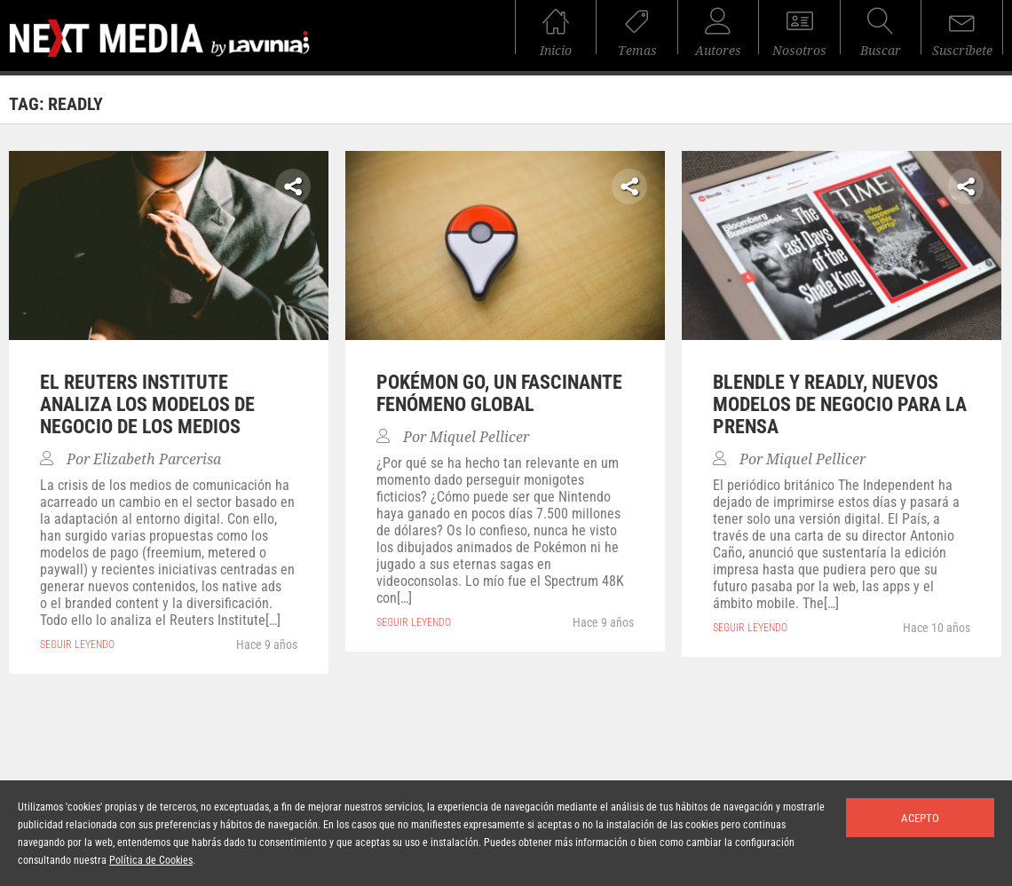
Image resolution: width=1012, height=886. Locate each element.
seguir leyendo (77, 644)
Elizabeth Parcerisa (157, 459)
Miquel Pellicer (479, 437)
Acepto (920, 818)
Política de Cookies (151, 860)
